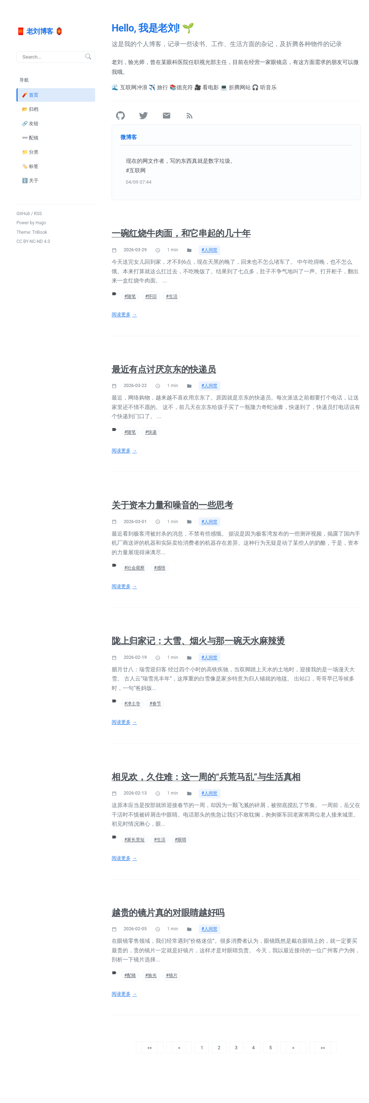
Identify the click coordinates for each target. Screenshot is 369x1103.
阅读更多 (121, 314)
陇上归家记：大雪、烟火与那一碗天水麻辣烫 (198, 641)
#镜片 (171, 975)
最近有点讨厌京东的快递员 (164, 369)
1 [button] (202, 1047)
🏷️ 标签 (30, 166)
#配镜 (130, 975)
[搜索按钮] (88, 57)
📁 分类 (30, 151)
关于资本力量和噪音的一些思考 (172, 505)
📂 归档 (30, 109)
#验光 (150, 975)
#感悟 (159, 567)
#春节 (155, 703)
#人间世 (209, 249)
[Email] (166, 115)
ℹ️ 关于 (30, 180)
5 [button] (270, 1047)
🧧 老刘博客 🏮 (39, 31)
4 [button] (253, 1047)
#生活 (171, 296)
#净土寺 (132, 703)
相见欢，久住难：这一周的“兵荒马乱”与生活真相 (206, 777)
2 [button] (219, 1047)
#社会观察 (134, 567)
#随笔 (130, 296)
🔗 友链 (30, 123)
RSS (38, 213)
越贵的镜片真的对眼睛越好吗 (168, 913)
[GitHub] (120, 115)
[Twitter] (143, 115)
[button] (150, 1047)
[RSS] (189, 115)
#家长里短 (134, 839)
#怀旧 (150, 296)
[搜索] (55, 57)
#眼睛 (180, 839)
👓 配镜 (30, 137)
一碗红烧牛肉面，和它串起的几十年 (181, 233)
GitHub (23, 213)
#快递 (150, 432)
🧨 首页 (30, 94)
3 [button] (236, 1047)
